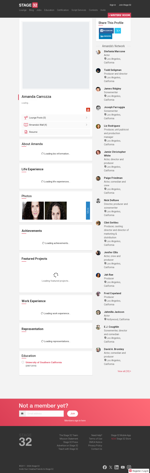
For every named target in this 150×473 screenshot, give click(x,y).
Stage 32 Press (70, 442)
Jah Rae (108, 274)
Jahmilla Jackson (114, 311)
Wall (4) (56, 125)
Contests (93, 11)
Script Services (79, 11)
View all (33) (124, 371)
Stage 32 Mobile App (121, 435)
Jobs (39, 11)
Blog (31, 11)
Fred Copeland (112, 293)
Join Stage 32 (125, 5)
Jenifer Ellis (111, 252)
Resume (30, 132)
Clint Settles (111, 222)
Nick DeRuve (111, 200)
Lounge (22, 11)
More (87, 210)
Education (49, 11)
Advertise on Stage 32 (67, 445)
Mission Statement (69, 438)
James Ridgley (112, 88)
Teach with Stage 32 (68, 449)
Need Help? (96, 435)
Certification (63, 11)
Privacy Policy (95, 445)
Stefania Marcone (114, 51)
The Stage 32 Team (68, 435)
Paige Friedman (113, 177)
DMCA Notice (95, 442)
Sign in (113, 5)
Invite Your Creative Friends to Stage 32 (36, 469)
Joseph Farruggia (114, 107)
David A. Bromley (114, 349)
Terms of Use (95, 438)
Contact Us (96, 449)
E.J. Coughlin (111, 326)
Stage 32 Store (124, 438)
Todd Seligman (112, 70)
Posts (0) (56, 118)
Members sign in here (75, 420)
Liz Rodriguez (112, 125)
